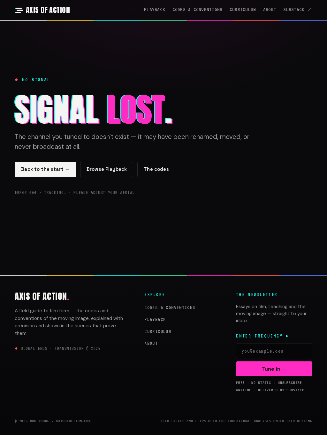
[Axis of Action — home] (42, 10)
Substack (293, 9)
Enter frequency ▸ (263, 335)
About (269, 9)
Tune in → (274, 369)
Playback (154, 9)
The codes (156, 169)
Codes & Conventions (197, 9)
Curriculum (243, 9)
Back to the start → (45, 169)
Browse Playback (107, 169)
